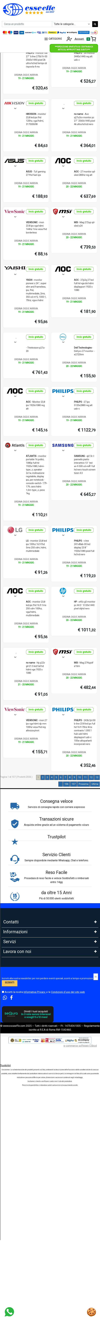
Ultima (95, 784)
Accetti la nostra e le (43, 1225)
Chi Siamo (9, 979)
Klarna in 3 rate (11, 1071)
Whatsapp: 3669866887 (16, 938)
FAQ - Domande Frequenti (17, 993)
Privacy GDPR (11, 1008)
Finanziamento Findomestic (18, 1085)
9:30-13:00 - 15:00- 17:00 (17, 959)
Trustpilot (5, 1299)
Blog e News (10, 1142)
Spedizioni (9, 1106)
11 (85, 777)
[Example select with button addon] (72, 24)
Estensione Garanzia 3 (15, 1113)
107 (73, 784)
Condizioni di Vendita (15, 1029)
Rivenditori (9, 1169)
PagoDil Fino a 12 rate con (18, 1092)
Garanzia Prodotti (13, 986)
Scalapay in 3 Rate (13, 1078)
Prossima (83, 784)
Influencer (8, 1176)
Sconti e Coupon (12, 1127)
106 (66, 784)
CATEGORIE (53, 39)
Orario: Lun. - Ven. (13, 952)
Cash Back (9, 1135)
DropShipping (11, 1162)
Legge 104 (9, 1099)
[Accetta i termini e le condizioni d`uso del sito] (3, 1225)
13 (97, 777)
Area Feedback (11, 1015)
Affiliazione (9, 1183)
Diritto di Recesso (13, 1022)
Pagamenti (9, 1063)
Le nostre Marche (13, 1036)
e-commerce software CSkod (80, 1279)
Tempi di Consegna (14, 1120)
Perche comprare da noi (16, 1043)
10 (79, 777)
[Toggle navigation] (91, 39)
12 (91, 777)
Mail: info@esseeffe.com (17, 945)
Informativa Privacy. (35, 1225)
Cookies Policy (11, 1000)
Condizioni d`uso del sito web (68, 1225)
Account (74, 38)
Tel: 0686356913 (12, 930)
